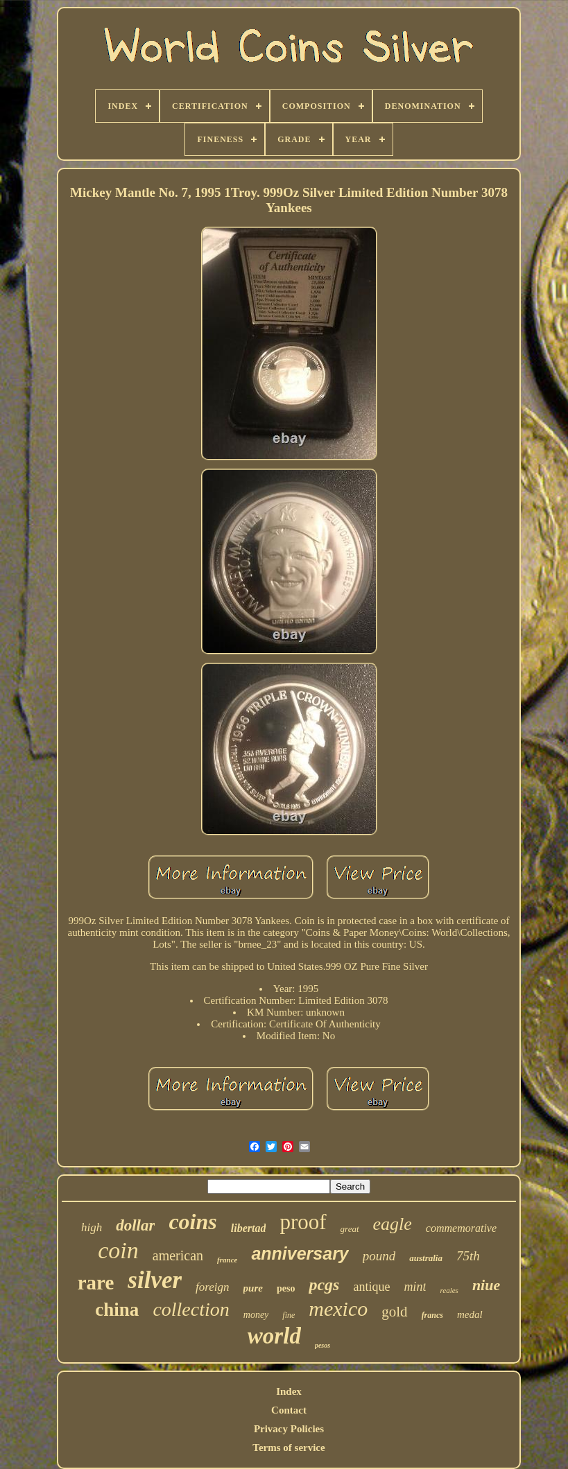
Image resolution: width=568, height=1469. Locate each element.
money (256, 1315)
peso (286, 1288)
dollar (135, 1225)
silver (155, 1280)
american (178, 1255)
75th (468, 1256)
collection (191, 1309)
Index (289, 1391)
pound (379, 1256)
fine (288, 1315)
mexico (338, 1308)
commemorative (461, 1228)
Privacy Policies (289, 1428)
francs (432, 1315)
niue (486, 1285)
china (117, 1309)
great (350, 1229)
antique (371, 1287)
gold (394, 1311)
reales (449, 1290)
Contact (289, 1410)
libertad (248, 1228)
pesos (322, 1345)
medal (470, 1314)
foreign (212, 1287)
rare (96, 1282)
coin (118, 1250)
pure (253, 1288)
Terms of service (288, 1447)
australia (425, 1258)
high (91, 1227)
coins (192, 1221)
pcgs (324, 1285)
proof (302, 1222)
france (227, 1259)
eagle (392, 1224)
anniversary (299, 1253)
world (274, 1335)
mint (415, 1287)
